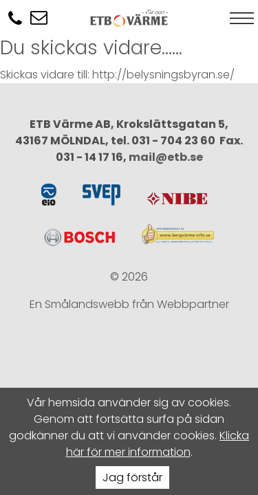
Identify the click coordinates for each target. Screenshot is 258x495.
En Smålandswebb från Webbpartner (129, 304)
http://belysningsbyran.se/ (163, 74)
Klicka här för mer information (158, 444)
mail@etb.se (166, 157)
